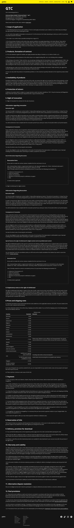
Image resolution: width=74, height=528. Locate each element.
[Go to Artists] (51, 2)
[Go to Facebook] (62, 517)
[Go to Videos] (46, 2)
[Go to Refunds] (24, 520)
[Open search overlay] (66, 2)
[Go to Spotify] (71, 517)
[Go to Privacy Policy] (16, 517)
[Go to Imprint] (16, 516)
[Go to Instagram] (68, 517)
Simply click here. (14, 254)
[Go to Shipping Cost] (25, 518)
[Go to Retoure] (24, 521)
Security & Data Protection (61, 501)
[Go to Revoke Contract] (17, 520)
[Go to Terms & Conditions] (17, 518)
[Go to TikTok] (65, 517)
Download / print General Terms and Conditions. (56, 508)
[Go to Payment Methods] (25, 517)
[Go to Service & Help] (25, 516)
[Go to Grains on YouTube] (17, 522)
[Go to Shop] (63, 2)
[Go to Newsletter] (57, 2)
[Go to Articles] (41, 2)
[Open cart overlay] (71, 2)
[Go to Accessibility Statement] (26, 525)
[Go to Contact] (24, 522)
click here (28, 22)
